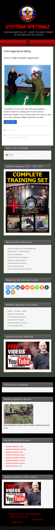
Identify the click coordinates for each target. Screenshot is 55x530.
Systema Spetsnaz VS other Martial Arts (22, 249)
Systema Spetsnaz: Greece (15, 463)
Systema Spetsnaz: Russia (15, 455)
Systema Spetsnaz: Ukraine (15, 458)
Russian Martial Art (33, 514)
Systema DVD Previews (16, 320)
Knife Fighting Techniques (17, 317)
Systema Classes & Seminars (18, 257)
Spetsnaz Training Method (17, 260)
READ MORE (10, 122)
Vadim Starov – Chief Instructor (19, 251)
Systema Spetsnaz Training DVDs (19, 269)
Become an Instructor (15, 254)
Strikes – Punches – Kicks (17, 311)
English (10, 155)
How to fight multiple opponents (21, 57)
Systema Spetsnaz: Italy (14, 452)
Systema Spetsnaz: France (15, 460)
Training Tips (10, 130)
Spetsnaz (20, 514)
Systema (11, 514)
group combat (30, 135)
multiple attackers (20, 137)
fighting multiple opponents (15, 135)
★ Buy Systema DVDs (15, 326)
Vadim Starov (17, 522)
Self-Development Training (17, 263)
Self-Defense (38, 519)
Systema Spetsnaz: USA (14, 446)
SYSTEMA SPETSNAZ (27, 27)
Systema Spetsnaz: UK (14, 466)
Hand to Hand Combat (19, 517)
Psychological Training (16, 266)
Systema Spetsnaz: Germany (16, 449)
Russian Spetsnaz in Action (17, 323)
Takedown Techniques (15, 314)
